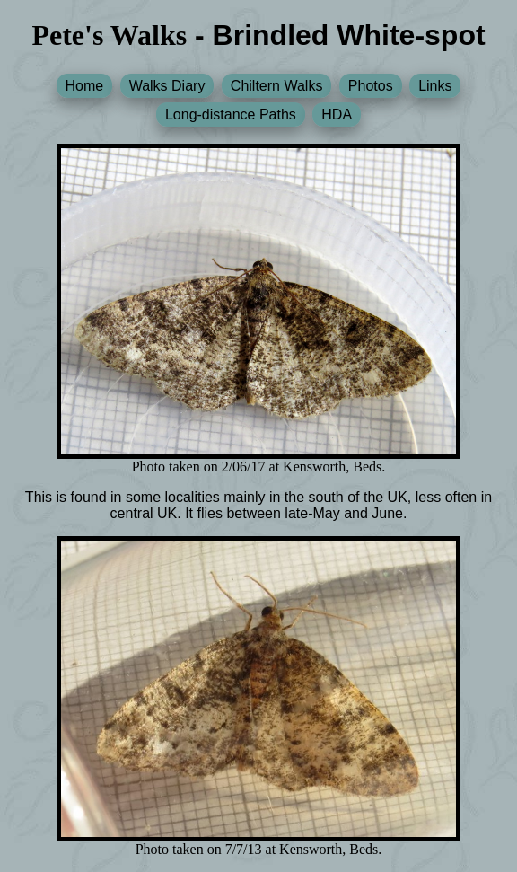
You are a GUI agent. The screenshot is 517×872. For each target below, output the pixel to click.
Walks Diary (167, 85)
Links (434, 85)
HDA (336, 114)
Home (85, 85)
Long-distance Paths (230, 114)
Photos (370, 85)
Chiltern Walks (277, 85)
